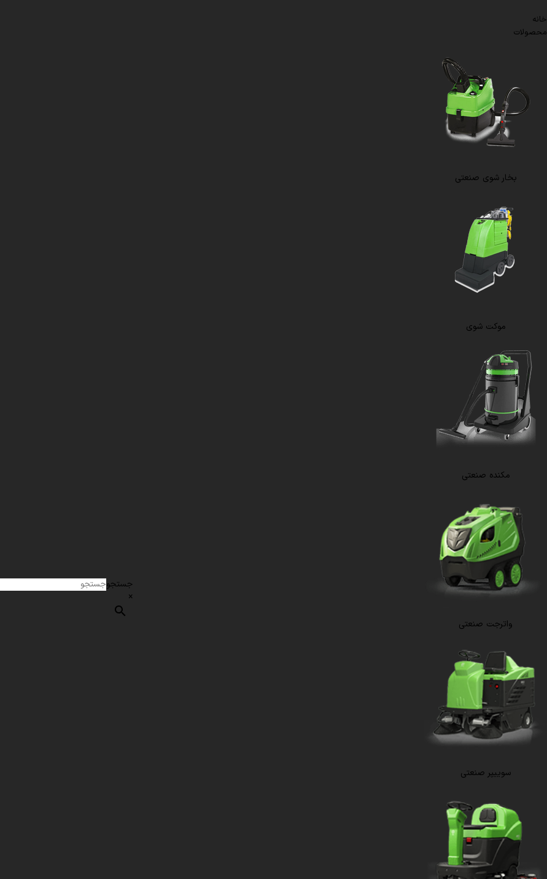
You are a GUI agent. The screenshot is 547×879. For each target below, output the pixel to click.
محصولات (530, 32)
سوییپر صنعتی (485, 773)
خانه (539, 20)
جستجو (119, 584)
